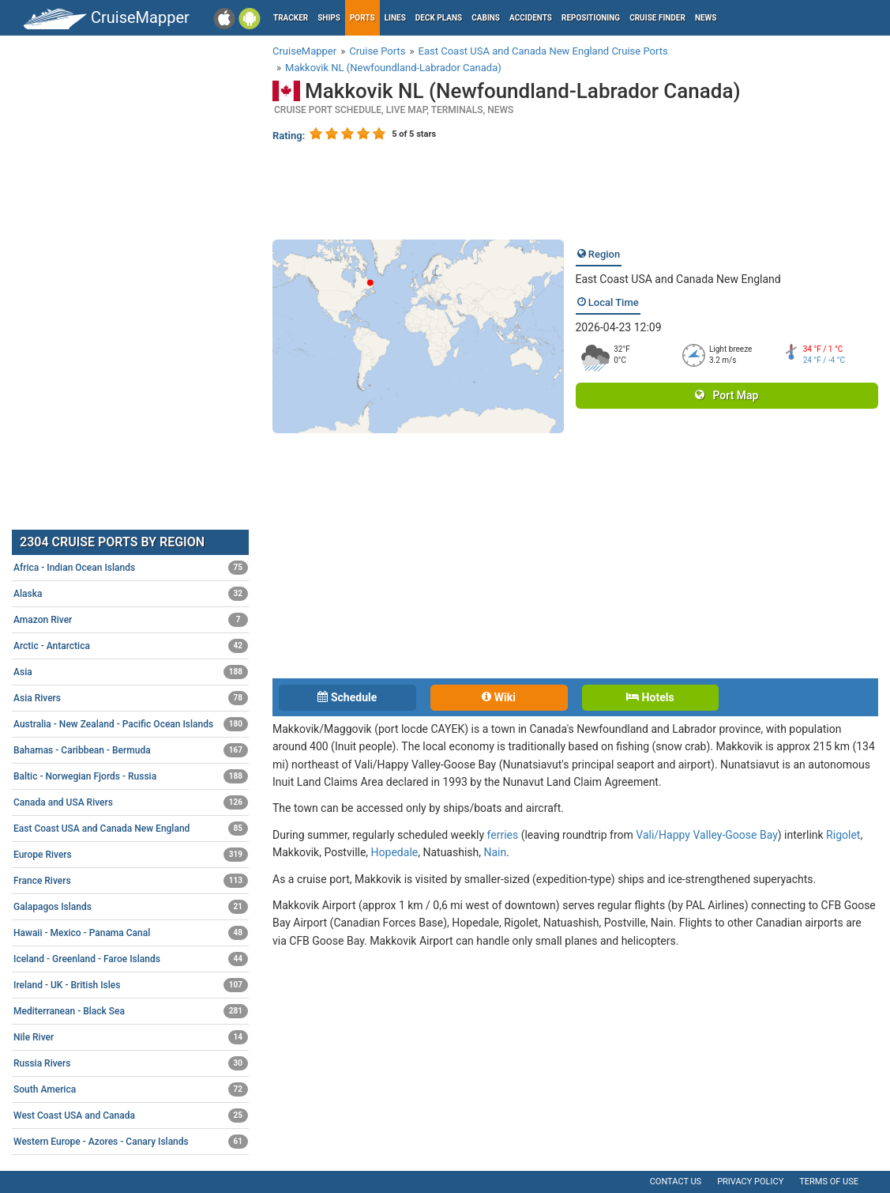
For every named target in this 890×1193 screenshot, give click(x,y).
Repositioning (590, 17)
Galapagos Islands (130, 907)
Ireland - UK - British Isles (130, 985)
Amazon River (130, 620)
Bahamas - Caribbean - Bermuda (130, 750)
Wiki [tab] (499, 697)
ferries (503, 835)
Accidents (530, 17)
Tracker (290, 17)
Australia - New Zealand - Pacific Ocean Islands (130, 724)
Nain (494, 852)
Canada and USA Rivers (130, 802)
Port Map (726, 395)
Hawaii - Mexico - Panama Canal (130, 933)
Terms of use (828, 1181)
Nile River (130, 1037)
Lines (395, 17)
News (706, 17)
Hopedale (395, 852)
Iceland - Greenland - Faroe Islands (130, 959)
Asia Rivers (130, 698)
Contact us (675, 1181)
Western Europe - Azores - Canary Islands (130, 1141)
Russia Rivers (130, 1063)
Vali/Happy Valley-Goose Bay (706, 835)
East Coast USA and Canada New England (678, 279)
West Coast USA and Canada (130, 1115)
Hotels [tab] (650, 697)
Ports (362, 17)
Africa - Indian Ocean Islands (130, 568)
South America (130, 1089)
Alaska (130, 594)
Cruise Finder (657, 17)
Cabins (485, 17)
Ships (328, 17)
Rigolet (843, 835)
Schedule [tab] (347, 697)
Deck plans (438, 17)
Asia (130, 672)
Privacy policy (750, 1181)
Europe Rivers (130, 855)
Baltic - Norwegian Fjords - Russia (130, 776)
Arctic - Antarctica (130, 646)
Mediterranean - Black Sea (130, 1011)
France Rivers (130, 881)
